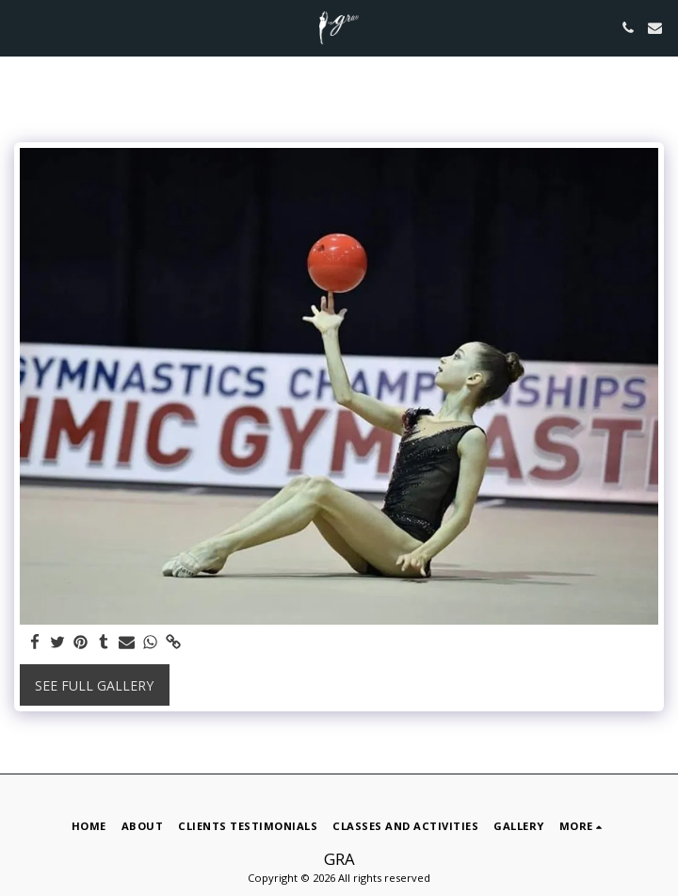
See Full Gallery (94, 685)
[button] (21, 27)
